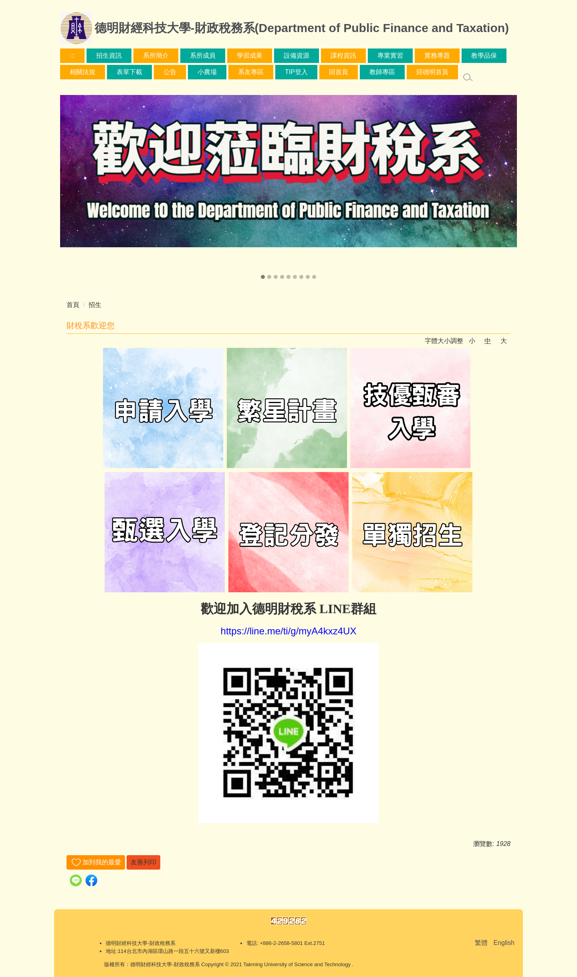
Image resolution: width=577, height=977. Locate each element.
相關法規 (82, 72)
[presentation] (70, 188)
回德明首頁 (432, 72)
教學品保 (484, 55)
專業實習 (390, 55)
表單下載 (129, 72)
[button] (263, 277)
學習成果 (249, 55)
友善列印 (143, 862)
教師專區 (382, 72)
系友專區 (251, 72)
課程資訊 (343, 55)
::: (72, 55)
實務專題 (437, 55)
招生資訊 (109, 55)
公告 (169, 72)
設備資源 (296, 55)
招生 (95, 304)
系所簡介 (156, 55)
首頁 (73, 304)
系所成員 (203, 55)
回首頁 (338, 72)
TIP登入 (296, 72)
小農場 (207, 72)
